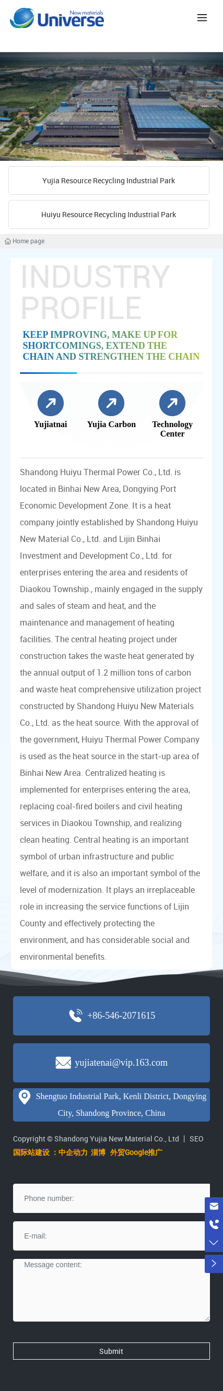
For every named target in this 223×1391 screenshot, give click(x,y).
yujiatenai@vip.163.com (121, 1062)
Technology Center (172, 429)
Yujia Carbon (111, 424)
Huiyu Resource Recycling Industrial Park (108, 214)
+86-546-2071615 (121, 1015)
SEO (197, 1139)
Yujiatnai (50, 424)
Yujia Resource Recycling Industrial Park (108, 180)
